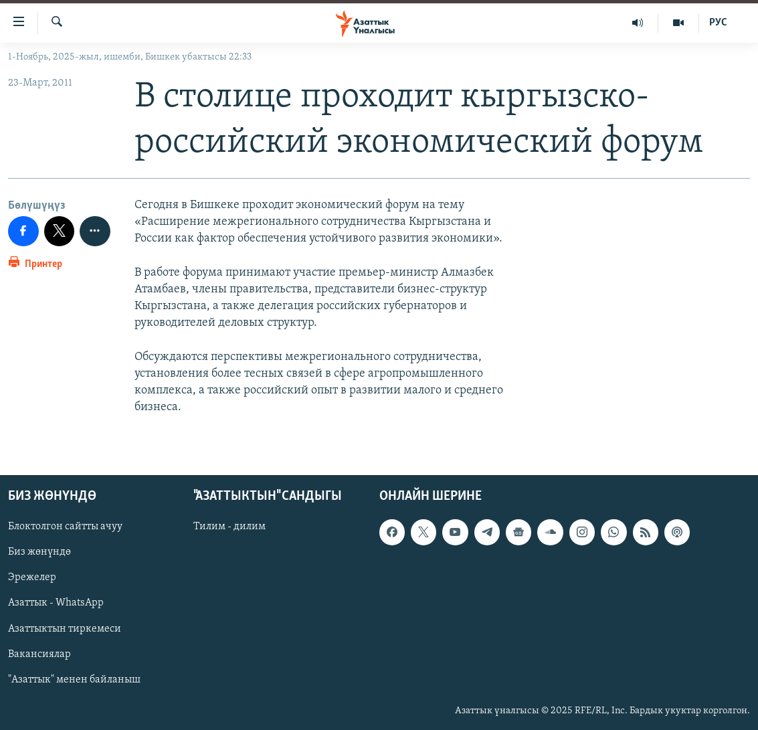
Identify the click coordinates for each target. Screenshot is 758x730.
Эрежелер (32, 577)
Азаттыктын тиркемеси (64, 628)
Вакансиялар (39, 653)
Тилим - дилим (229, 526)
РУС (718, 22)
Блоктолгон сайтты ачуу (65, 526)
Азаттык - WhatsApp (56, 603)
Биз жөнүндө (39, 552)
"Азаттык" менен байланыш (74, 679)
